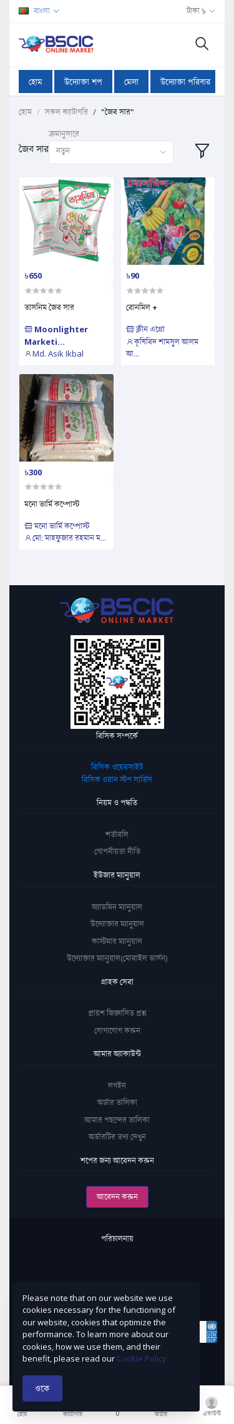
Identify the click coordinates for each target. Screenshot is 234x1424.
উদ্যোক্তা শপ (83, 81)
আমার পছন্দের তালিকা (117, 1119)
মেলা (131, 81)
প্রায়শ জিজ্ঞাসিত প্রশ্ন (117, 1013)
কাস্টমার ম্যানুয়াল (117, 941)
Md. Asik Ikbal (54, 353)
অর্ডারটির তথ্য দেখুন (117, 1136)
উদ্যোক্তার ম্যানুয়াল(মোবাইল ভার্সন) (117, 958)
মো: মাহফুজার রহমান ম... (65, 537)
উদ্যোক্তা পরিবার (185, 81)
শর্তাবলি (117, 834)
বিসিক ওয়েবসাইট (117, 767)
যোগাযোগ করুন (117, 1030)
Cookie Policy (142, 1358)
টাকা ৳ (196, 10)
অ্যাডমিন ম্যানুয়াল (117, 906)
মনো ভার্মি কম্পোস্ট (51, 504)
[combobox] (111, 153)
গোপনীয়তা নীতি (117, 851)
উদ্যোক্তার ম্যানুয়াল (117, 923)
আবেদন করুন (117, 1196)
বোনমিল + (141, 307)
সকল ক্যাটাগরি (66, 111)
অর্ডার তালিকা (117, 1102)
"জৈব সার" (117, 111)
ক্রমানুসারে (64, 133)
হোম (35, 81)
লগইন (117, 1085)
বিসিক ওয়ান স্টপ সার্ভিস (117, 779)
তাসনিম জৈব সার (49, 307)
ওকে (42, 1388)
